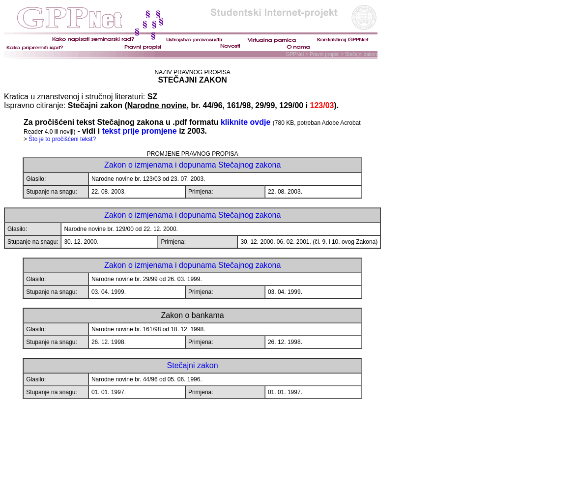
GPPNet (295, 54)
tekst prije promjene (140, 131)
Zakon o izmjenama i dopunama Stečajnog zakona (192, 165)
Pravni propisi (325, 54)
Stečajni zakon (192, 365)
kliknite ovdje (245, 122)
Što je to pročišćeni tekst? (62, 139)
